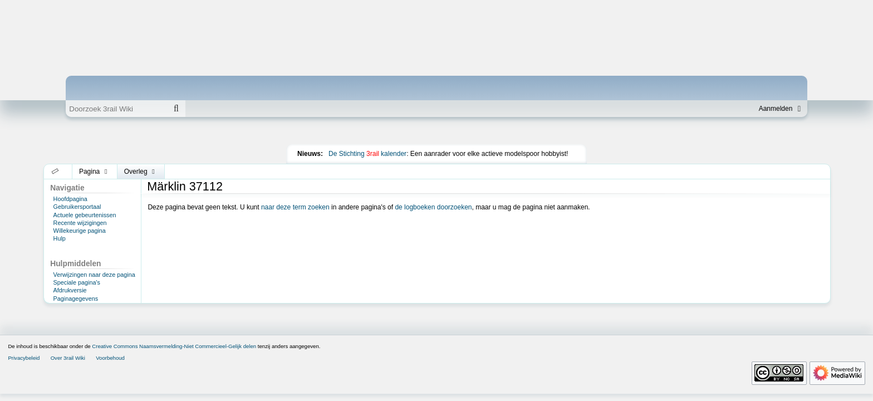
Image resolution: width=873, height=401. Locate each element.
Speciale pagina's (76, 282)
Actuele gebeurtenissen (84, 215)
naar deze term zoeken (295, 207)
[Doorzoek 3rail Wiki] (116, 108)
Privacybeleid (24, 358)
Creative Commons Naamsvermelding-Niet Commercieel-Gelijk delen (174, 346)
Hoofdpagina (70, 198)
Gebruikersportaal (77, 206)
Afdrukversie (70, 290)
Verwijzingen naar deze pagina (94, 274)
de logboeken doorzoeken (433, 207)
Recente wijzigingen (80, 222)
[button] (55, 171)
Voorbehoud (110, 358)
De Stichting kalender (367, 154)
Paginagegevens (75, 298)
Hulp (59, 238)
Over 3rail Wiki (68, 358)
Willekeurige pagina (79, 230)
